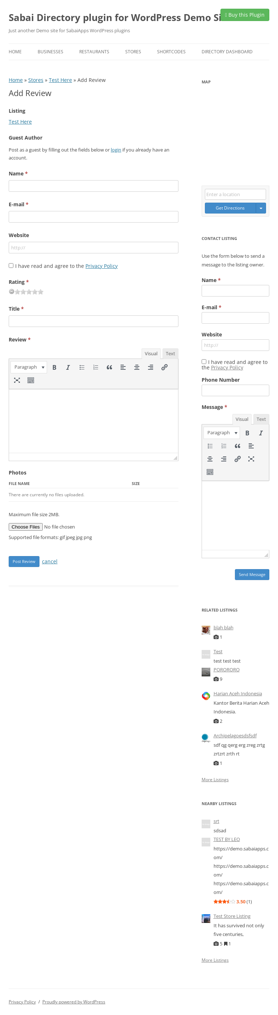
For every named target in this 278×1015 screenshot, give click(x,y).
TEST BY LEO (227, 839)
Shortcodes (171, 52)
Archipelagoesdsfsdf (235, 735)
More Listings (215, 780)
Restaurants (94, 52)
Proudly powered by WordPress (73, 1002)
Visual (151, 353)
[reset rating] (11, 291)
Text (170, 353)
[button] (28, 367)
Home (15, 52)
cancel (50, 561)
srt (216, 821)
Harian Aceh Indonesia (238, 693)
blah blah (223, 627)
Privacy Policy (101, 265)
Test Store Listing (232, 916)
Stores (133, 52)
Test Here (60, 79)
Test (218, 651)
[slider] (28, 292)
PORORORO (227, 669)
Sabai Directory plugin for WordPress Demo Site (120, 17)
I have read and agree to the (66, 265)
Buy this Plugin (245, 14)
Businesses (50, 52)
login (116, 149)
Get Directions (230, 208)
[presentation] (29, 367)
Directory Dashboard (227, 52)
